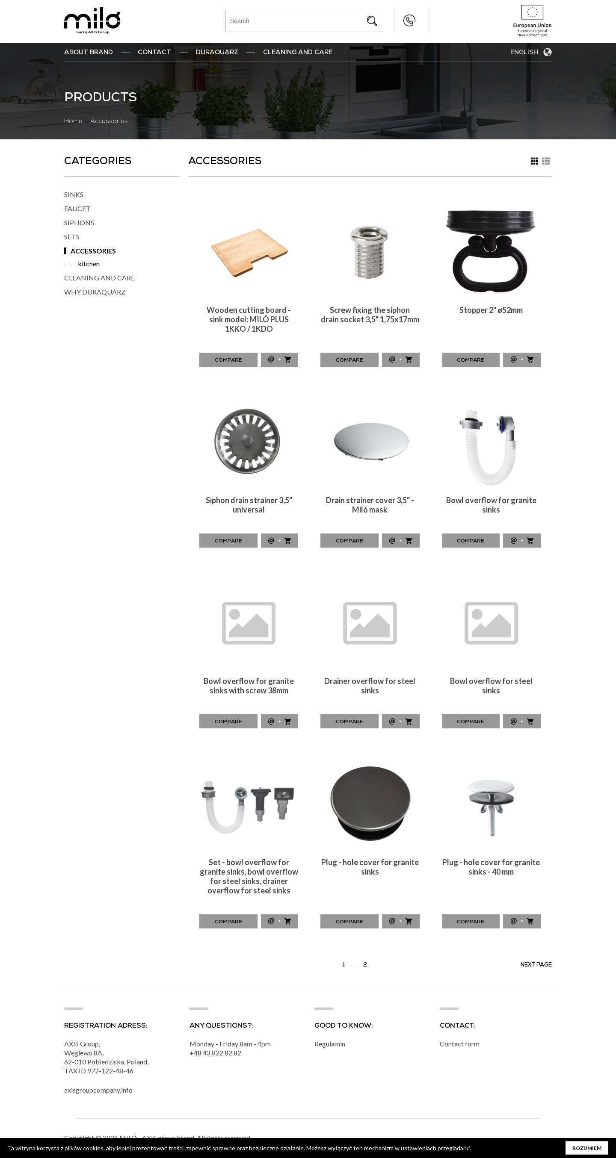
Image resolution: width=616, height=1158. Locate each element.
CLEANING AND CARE (99, 278)
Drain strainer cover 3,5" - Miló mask (370, 504)
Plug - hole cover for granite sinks (370, 866)
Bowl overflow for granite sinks (491, 504)
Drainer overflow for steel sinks (369, 685)
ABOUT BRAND (88, 53)
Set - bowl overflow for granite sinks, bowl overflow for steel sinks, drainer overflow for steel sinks (249, 876)
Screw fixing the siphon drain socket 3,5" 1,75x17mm (370, 314)
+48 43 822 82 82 (392, 21)
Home (73, 121)
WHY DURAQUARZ (94, 292)
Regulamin (329, 1044)
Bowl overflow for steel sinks (491, 685)
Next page (536, 965)
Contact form (460, 1044)
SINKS (73, 194)
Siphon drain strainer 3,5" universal (249, 504)
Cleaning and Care (297, 53)
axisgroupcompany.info (98, 1090)
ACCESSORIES (93, 251)
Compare (228, 360)
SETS (72, 237)
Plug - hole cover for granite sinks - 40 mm (491, 866)
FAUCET (77, 208)
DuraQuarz (217, 53)
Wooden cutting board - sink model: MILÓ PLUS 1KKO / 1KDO (249, 319)
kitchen (89, 263)
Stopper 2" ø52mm (491, 310)
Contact (154, 53)
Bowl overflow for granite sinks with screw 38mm (249, 685)
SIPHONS (79, 222)
